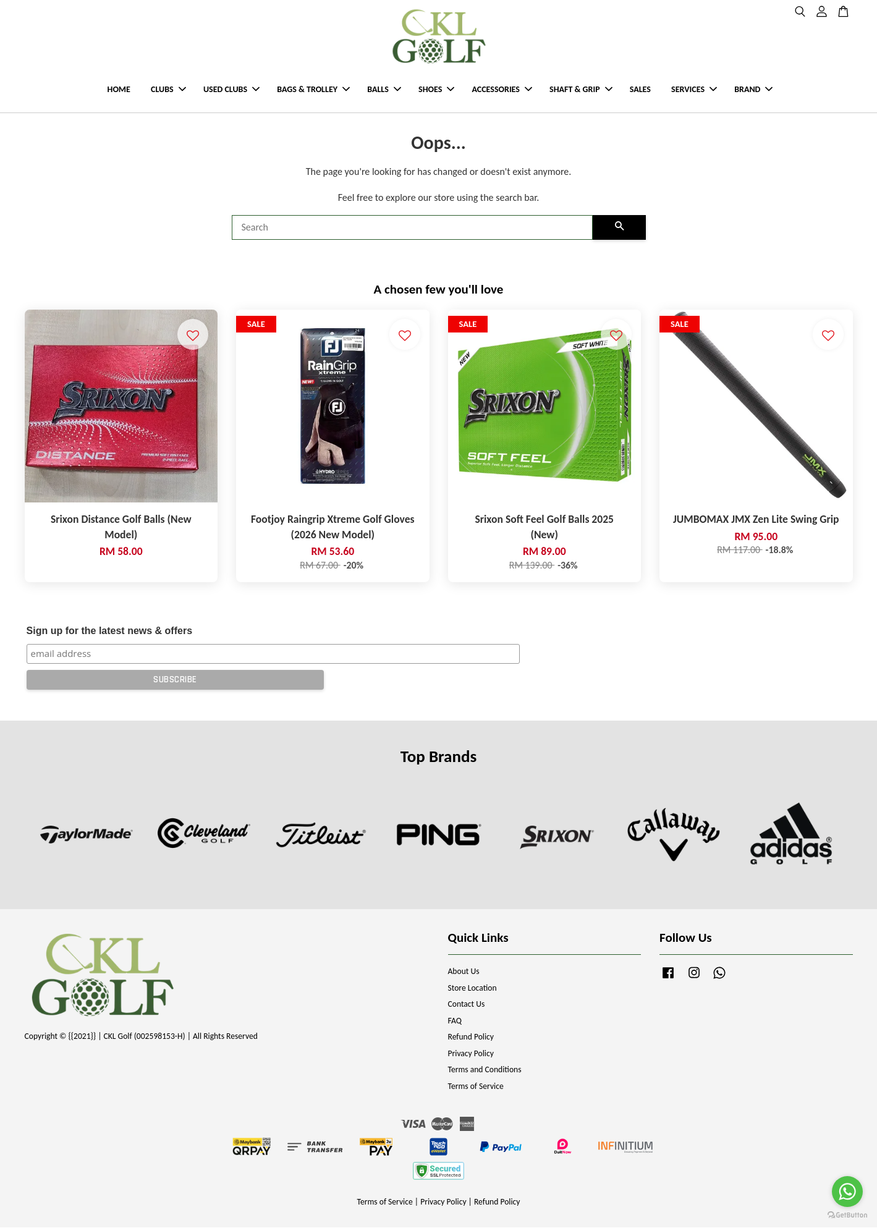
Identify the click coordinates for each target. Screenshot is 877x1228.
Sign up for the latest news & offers (109, 630)
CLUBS (168, 90)
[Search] (412, 228)
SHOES (436, 90)
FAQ (455, 1021)
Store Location (472, 988)
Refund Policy (471, 1037)
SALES (640, 90)
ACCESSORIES (502, 90)
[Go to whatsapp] (847, 1191)
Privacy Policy (471, 1054)
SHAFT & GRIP (580, 90)
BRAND (753, 90)
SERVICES (694, 90)
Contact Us (466, 1004)
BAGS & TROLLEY (313, 90)
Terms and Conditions (485, 1070)
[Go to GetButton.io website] (847, 1215)
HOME (119, 90)
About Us (464, 972)
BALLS (384, 90)
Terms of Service (476, 1087)
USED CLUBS (231, 90)
